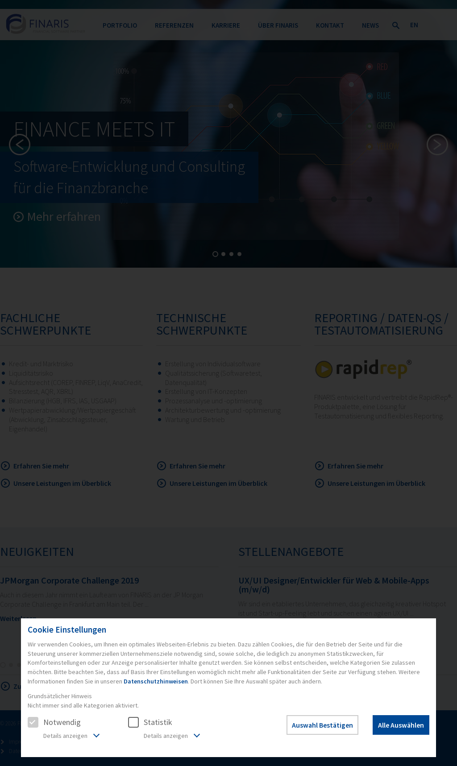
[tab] (64, 736)
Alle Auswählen (401, 724)
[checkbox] (33, 722)
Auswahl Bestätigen (322, 724)
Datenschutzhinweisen (156, 681)
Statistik (150, 722)
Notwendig (54, 722)
